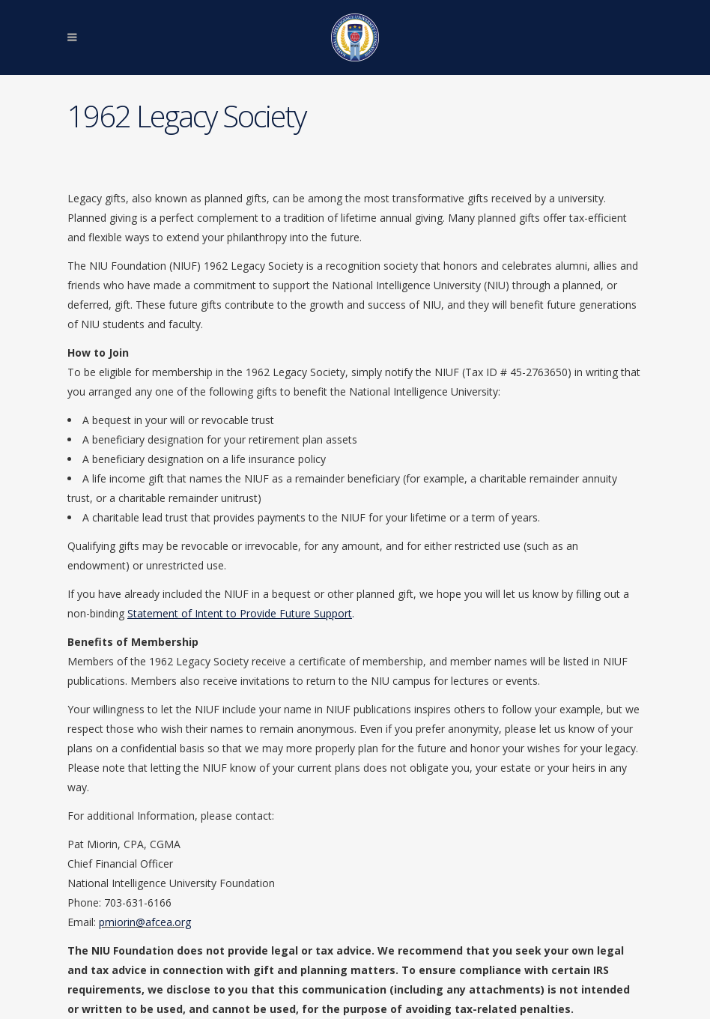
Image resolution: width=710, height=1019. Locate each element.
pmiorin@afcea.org (145, 922)
